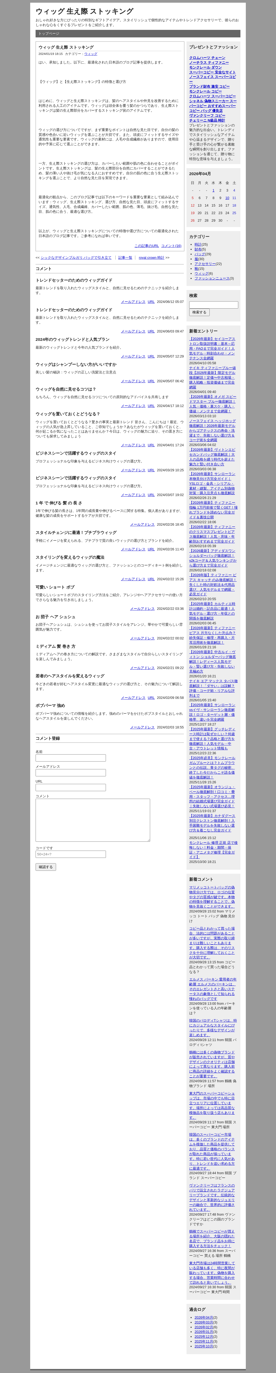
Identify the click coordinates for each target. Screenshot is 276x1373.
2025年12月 (204, 1337)
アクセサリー (205, 264)
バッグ (200, 254)
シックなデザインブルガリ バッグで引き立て (76, 258)
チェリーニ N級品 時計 (207, 120)
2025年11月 (204, 1341)
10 (227, 198)
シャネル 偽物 (200, 101)
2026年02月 (204, 1327)
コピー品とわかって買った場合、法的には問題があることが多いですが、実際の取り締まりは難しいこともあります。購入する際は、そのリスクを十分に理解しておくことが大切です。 (212, 942)
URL (151, 302)
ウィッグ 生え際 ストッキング (84, 11)
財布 (198, 249)
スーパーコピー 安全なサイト (212, 72)
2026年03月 (204, 1322)
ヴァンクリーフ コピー (207, 116)
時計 (198, 244)
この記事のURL (146, 246)
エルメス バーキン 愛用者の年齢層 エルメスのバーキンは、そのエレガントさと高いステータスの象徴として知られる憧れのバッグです (213, 989)
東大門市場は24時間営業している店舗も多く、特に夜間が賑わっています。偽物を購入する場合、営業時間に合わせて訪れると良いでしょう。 (212, 1272)
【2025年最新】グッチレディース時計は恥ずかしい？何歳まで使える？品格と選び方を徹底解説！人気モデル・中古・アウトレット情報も (212, 739)
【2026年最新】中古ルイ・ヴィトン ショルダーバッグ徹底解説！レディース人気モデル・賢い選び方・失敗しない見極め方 (212, 661)
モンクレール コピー (205, 91)
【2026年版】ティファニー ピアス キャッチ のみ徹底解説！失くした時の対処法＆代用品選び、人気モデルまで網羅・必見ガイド (213, 584)
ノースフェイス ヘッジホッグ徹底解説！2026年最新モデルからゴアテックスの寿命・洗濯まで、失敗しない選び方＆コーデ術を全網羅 (212, 430)
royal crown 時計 (151, 258)
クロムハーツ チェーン (207, 58)
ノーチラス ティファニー (209, 63)
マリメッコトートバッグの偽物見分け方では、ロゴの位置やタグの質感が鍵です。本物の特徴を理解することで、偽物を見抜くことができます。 (212, 897)
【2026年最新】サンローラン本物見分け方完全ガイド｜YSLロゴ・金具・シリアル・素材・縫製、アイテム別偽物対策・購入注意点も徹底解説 (212, 483)
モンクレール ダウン (205, 67)
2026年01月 (204, 1332)
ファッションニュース (212, 278)
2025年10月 (204, 1346)
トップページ (48, 33)
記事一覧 (125, 258)
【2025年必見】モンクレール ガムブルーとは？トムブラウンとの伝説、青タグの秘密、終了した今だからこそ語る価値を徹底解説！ (212, 767)
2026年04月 (204, 1317)
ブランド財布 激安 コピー (209, 86)
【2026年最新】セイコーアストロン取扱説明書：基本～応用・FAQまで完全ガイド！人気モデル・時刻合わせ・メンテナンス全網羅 (212, 348)
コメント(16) (171, 246)
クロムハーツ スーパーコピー (212, 96)
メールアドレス (133, 302)
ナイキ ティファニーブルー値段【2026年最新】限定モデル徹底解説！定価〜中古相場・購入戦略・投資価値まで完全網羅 (212, 377)
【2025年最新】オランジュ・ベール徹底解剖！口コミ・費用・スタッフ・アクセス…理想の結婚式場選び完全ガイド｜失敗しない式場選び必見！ (212, 796)
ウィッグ (90, 53)
